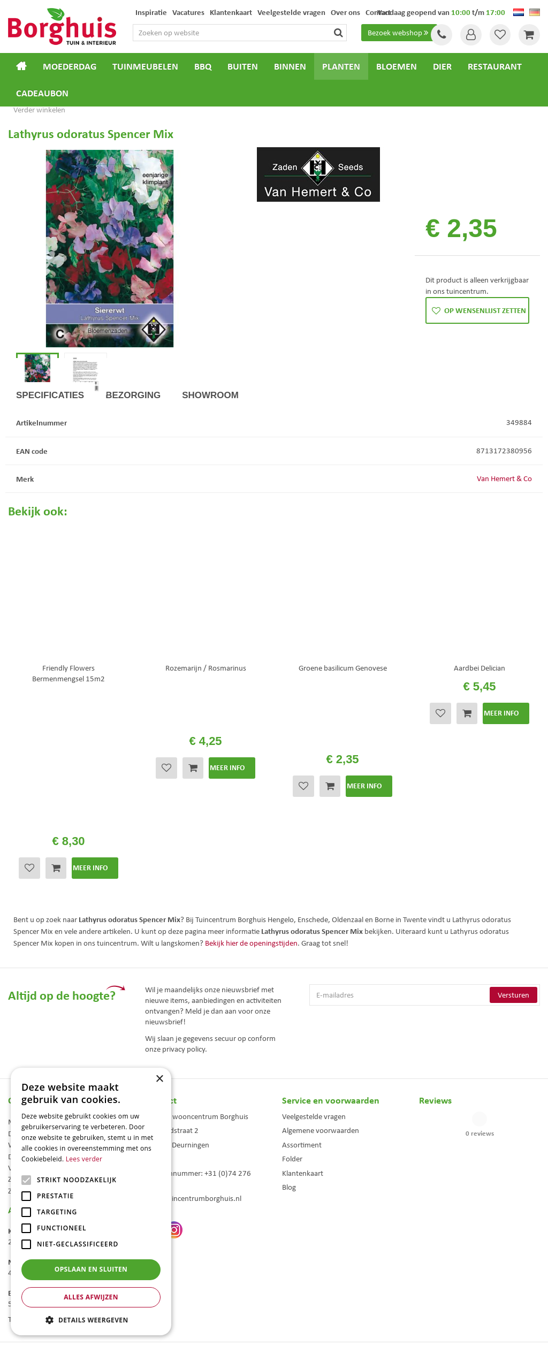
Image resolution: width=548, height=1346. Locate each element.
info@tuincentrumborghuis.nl (193, 1091)
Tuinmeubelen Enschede (176, 1264)
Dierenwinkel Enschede (312, 1253)
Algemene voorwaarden (320, 1023)
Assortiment (302, 1038)
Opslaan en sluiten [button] (91, 1269)
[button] (91, 1319)
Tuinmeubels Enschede (174, 1253)
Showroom (210, 433)
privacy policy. (184, 942)
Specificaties (50, 433)
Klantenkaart (302, 1066)
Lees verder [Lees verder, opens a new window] (84, 1159)
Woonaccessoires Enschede (180, 1275)
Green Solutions (277, 1329)
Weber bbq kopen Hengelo (316, 1264)
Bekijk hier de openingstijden (251, 836)
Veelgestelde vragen (314, 1010)
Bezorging (133, 433)
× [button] (159, 1079)
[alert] (91, 1201)
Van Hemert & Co (504, 516)
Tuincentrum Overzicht (334, 1329)
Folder (292, 1052)
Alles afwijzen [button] (91, 1297)
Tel (441, 34)
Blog (289, 1080)
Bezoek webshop (399, 32)
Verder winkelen (39, 109)
